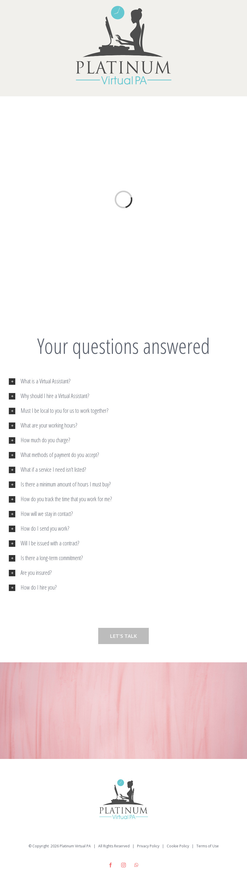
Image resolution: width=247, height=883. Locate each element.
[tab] (123, 381)
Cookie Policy (178, 846)
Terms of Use (207, 846)
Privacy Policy (148, 846)
